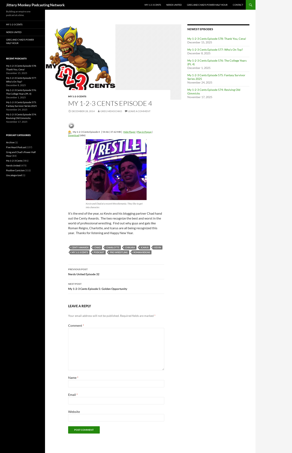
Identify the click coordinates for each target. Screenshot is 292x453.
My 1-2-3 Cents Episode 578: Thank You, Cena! (216, 38)
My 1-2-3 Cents (153, 4)
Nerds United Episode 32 (116, 271)
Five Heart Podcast (16, 147)
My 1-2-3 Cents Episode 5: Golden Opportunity (116, 286)
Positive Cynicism (15, 170)
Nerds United (174, 4)
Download (73, 135)
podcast (99, 252)
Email (73, 394)
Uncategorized (14, 175)
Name (73, 377)
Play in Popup (144, 131)
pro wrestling (119, 252)
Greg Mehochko (111, 111)
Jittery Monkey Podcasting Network (35, 5)
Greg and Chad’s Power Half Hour (207, 4)
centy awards (80, 247)
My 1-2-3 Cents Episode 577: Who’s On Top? (215, 49)
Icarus (145, 247)
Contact (238, 4)
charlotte (112, 247)
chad (97, 247)
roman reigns (141, 252)
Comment (76, 325)
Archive (10, 142)
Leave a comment (139, 111)
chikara (130, 247)
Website (74, 411)
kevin (157, 247)
